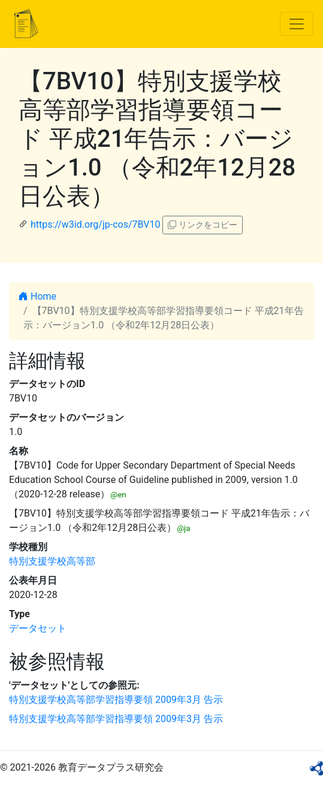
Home (37, 296)
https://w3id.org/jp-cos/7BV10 (96, 224)
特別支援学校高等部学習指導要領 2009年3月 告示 (116, 699)
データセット (38, 628)
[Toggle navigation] (296, 24)
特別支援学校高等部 (52, 561)
